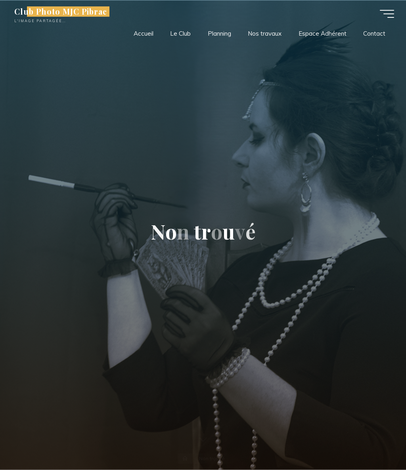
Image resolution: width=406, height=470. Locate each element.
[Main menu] (387, 14)
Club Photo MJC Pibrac (60, 11)
